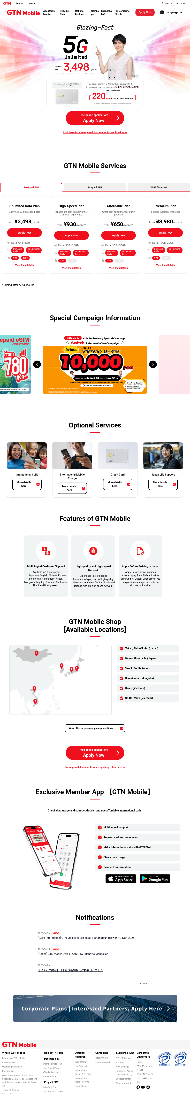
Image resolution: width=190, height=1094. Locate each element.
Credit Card (80, 1062)
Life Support (81, 1066)
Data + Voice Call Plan (53, 1091)
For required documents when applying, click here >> (95, 767)
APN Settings (122, 1066)
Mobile (31, 3)
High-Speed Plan (50, 1068)
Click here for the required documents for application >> (95, 132)
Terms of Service (10, 1090)
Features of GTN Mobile (14, 1058)
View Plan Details (24, 265)
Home (139, 1062)
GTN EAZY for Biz (145, 1074)
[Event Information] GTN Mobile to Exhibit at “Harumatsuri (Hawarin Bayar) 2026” (86, 937)
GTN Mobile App (124, 1058)
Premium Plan (49, 1076)
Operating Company (12, 1066)
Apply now (24, 232)
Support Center (123, 1079)
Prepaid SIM (95, 187)
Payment (120, 1062)
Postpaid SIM (31, 187)
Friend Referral (102, 1062)
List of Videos (9, 1062)
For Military (80, 1086)
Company (182, 3)
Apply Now (145, 12)
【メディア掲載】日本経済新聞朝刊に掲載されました (70, 970)
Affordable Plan (50, 1072)
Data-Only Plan (49, 1087)
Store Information (124, 1083)
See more (145, 983)
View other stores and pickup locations (91, 728)
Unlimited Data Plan (52, 1064)
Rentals (19, 3)
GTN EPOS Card (103, 1058)
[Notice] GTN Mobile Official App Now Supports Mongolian (73, 954)
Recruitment (8, 1071)
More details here (24, 484)
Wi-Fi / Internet (158, 187)
